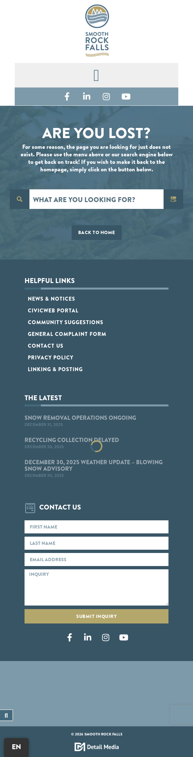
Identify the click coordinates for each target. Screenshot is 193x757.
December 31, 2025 (44, 424)
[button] (96, 75)
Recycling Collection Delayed (72, 440)
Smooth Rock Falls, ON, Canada (96, 688)
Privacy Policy (51, 357)
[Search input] (97, 199)
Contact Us (45, 345)
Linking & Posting (55, 369)
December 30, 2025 (44, 446)
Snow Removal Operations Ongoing (80, 418)
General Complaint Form (67, 334)
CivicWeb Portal (53, 310)
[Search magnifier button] (19, 199)
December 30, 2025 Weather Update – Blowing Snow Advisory (94, 465)
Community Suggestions (65, 322)
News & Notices (51, 298)
